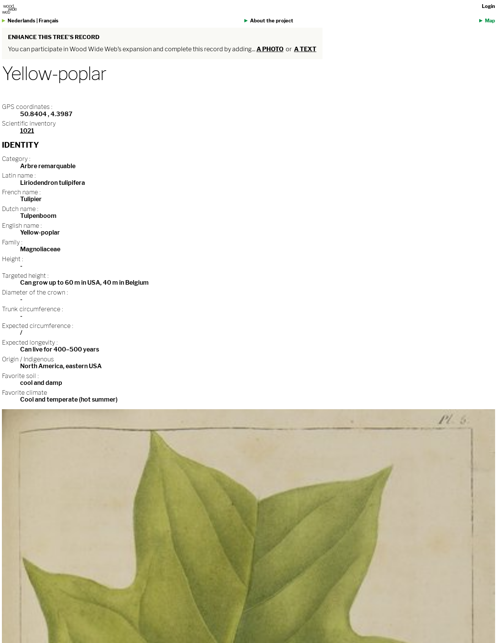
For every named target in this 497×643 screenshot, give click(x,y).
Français (48, 21)
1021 (27, 130)
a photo (269, 49)
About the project (271, 21)
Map (490, 21)
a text (305, 49)
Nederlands (21, 21)
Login (488, 6)
